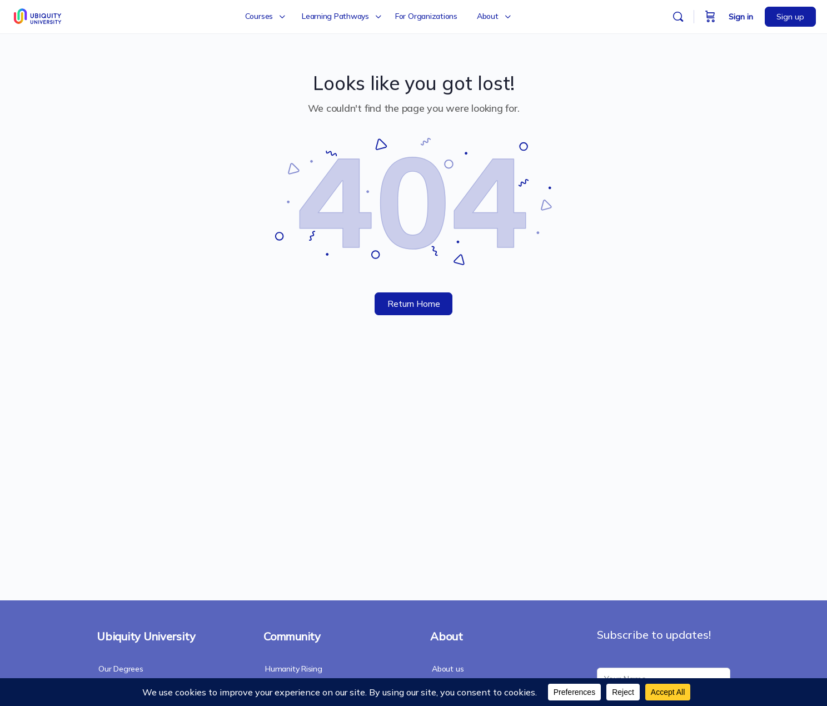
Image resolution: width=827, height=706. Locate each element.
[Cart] (710, 16)
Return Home (413, 304)
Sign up (790, 17)
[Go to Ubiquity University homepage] (38, 15)
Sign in (741, 17)
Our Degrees (120, 669)
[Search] (678, 16)
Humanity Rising (293, 669)
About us (448, 669)
